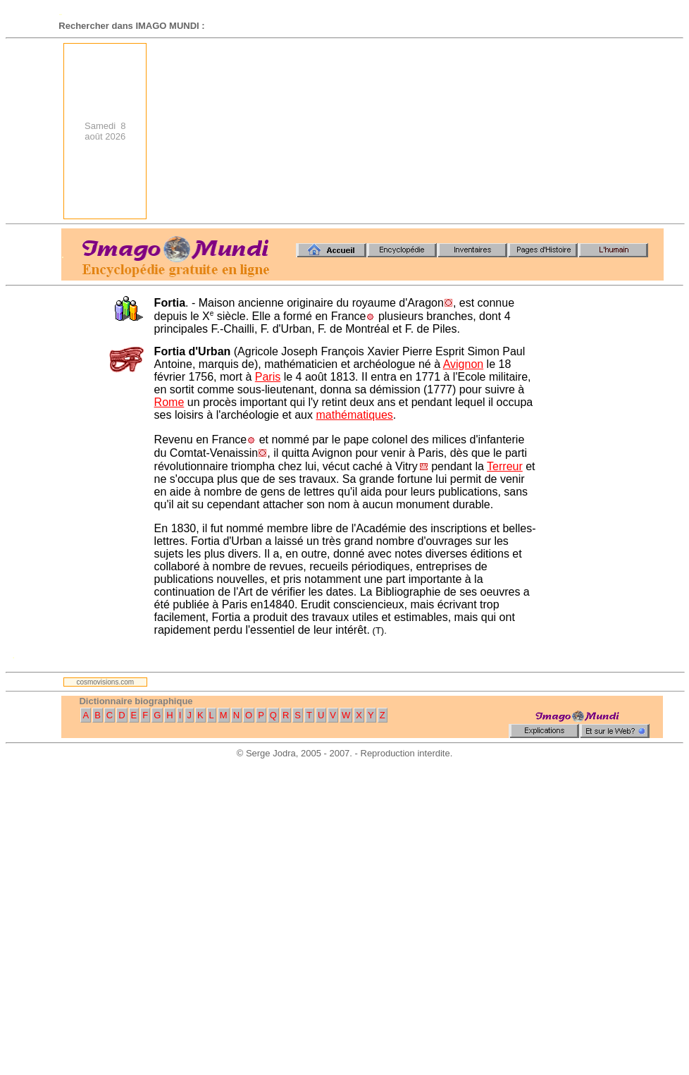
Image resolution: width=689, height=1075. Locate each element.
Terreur (505, 466)
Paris (267, 377)
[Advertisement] (554, 131)
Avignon (463, 364)
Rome (169, 402)
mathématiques (354, 415)
